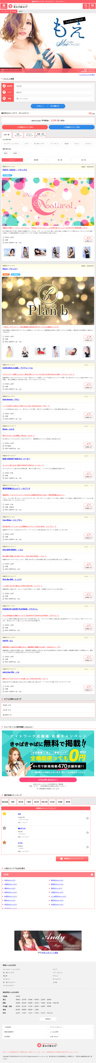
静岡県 (24, 1009)
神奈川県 (56, 1003)
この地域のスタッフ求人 (72, 127)
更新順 (36, 160)
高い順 (83, 160)
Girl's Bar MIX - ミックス (12, 579)
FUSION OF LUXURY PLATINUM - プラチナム (20, 609)
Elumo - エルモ (8, 429)
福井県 (36, 1006)
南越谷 (15, 153)
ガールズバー (57, 979)
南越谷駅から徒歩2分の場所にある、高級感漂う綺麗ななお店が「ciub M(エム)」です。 (32, 647)
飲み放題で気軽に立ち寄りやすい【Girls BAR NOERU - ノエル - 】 (24, 556)
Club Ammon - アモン (11, 399)
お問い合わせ (54, 1036)
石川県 (30, 1006)
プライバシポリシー (56, 1027)
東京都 (49, 1003)
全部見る (48, 1019)
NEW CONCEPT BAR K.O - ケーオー (16, 459)
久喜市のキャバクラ (57, 904)
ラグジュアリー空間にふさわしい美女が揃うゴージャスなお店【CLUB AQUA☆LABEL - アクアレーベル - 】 (38, 374)
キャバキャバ (5, 11)
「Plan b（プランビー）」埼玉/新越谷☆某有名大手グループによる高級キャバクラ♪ (30, 327)
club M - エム (7, 641)
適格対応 (6, 274)
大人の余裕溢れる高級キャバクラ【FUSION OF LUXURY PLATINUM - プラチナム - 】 (30, 615)
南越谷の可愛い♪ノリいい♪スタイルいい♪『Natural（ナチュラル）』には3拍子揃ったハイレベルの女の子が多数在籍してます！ (45, 228)
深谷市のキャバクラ (10, 892)
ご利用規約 (7, 1027)
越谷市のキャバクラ (57, 900)
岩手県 (24, 999)
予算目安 (3, 242)
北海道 (18, 996)
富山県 (24, 1006)
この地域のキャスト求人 (25, 127)
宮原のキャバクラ (56, 888)
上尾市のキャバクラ (57, 892)
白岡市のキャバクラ (10, 896)
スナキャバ (88, 143)
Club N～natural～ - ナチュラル (14, 170)
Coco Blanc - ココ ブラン (12, 520)
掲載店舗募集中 (9, 1032)
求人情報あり (7, 175)
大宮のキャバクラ (9, 880)
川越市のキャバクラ (10, 884)
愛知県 (30, 1009)
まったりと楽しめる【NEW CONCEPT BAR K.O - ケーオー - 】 (23, 465)
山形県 (43, 999)
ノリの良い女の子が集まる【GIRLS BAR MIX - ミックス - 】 (22, 586)
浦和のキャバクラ (9, 888)
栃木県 (24, 1003)
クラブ (26, 143)
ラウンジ (76, 143)
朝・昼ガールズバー (9, 982)
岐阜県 (18, 1009)
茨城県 (18, 1003)
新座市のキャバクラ (57, 884)
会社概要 (7, 1036)
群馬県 (30, 1003)
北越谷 (6, 153)
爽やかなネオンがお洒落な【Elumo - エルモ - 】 (18, 436)
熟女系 (66, 143)
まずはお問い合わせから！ (48, 780)
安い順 (60, 160)
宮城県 (30, 999)
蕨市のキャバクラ (9, 900)
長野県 (49, 1006)
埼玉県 (14, 11)
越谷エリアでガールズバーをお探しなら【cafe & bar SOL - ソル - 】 (25, 679)
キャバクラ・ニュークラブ (11, 143)
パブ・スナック (54, 143)
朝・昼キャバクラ (39, 143)
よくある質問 (54, 1032)
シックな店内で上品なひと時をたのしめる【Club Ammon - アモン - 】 (26, 406)
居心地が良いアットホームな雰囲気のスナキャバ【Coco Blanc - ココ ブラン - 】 (29, 526)
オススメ (12, 160)
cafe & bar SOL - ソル (10, 672)
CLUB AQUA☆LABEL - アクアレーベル (17, 368)
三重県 (36, 1009)
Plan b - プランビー (10, 269)
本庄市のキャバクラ (10, 904)
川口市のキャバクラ (10, 908)
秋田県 (36, 999)
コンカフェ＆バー (8, 985)
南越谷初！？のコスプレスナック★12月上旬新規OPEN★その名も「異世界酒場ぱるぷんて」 (33, 495)
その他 (55, 982)
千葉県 (43, 1003)
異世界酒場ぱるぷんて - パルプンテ (16, 489)
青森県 (18, 999)
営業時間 (3, 237)
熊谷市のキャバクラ (57, 880)
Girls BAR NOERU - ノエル (12, 550)
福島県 (49, 999)
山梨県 (43, 1006)
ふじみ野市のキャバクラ (58, 896)
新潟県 (18, 1006)
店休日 (3, 240)
